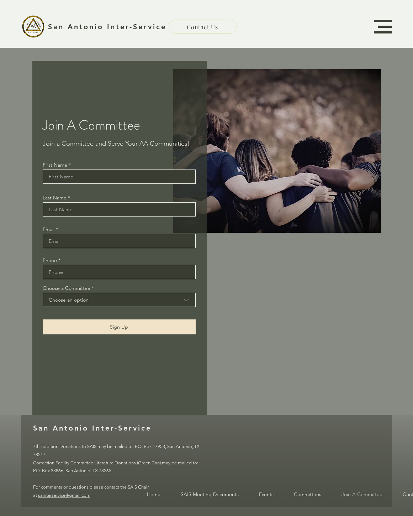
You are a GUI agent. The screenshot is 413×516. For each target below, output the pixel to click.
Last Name (55, 197)
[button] (383, 26)
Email (48, 229)
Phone (50, 260)
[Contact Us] (203, 27)
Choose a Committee (66, 288)
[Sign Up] (119, 326)
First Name (55, 164)
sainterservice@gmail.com (64, 495)
